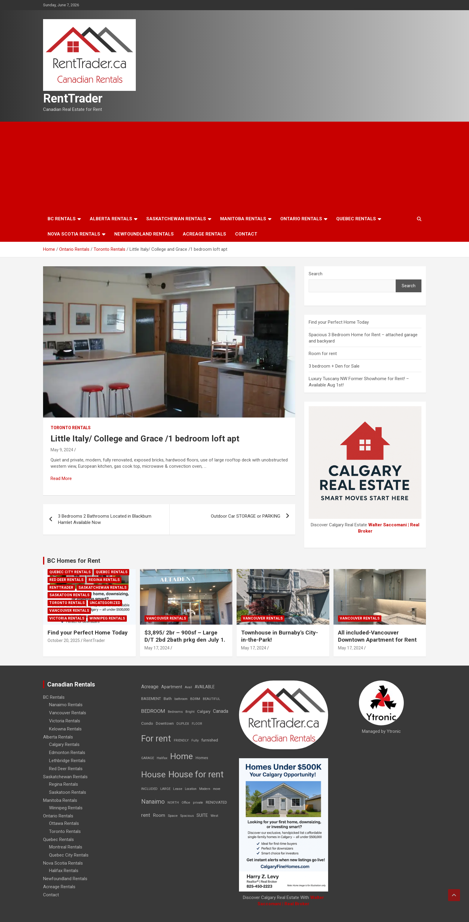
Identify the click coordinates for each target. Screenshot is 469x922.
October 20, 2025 (64, 640)
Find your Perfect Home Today (339, 322)
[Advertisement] (234, 166)
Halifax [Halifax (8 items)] (162, 758)
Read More (61, 478)
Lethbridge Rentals (67, 760)
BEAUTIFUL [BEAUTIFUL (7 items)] (211, 699)
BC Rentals (62, 218)
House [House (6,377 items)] (153, 774)
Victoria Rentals (66, 618)
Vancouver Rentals (69, 610)
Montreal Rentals (65, 847)
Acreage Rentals (204, 234)
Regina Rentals (104, 580)
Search (315, 273)
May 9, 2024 (62, 449)
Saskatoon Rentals (69, 595)
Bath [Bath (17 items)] (168, 698)
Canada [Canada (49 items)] (220, 711)
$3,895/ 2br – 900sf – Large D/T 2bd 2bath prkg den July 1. (184, 636)
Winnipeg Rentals (107, 618)
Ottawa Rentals (64, 823)
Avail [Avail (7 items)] (188, 687)
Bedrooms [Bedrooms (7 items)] (175, 712)
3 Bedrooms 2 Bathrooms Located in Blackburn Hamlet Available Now (104, 519)
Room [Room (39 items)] (159, 815)
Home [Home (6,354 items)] (181, 756)
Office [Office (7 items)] (186, 803)
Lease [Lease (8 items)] (177, 789)
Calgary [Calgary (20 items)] (203, 711)
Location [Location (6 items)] (191, 789)
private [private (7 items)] (198, 803)
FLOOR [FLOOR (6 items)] (197, 724)
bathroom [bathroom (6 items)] (181, 699)
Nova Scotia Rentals (74, 234)
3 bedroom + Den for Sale (334, 366)
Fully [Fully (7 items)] (195, 740)
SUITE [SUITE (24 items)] (202, 815)
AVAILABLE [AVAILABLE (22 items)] (204, 686)
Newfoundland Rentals (144, 234)
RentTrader (73, 98)
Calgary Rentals (64, 744)
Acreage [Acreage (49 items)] (150, 686)
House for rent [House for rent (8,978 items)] (196, 774)
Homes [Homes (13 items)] (202, 758)
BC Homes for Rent (73, 560)
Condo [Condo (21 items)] (147, 723)
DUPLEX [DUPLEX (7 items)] (182, 724)
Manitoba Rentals (243, 218)
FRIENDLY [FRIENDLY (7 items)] (181, 740)
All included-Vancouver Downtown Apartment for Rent (377, 636)
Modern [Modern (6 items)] (204, 789)
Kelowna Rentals (65, 729)
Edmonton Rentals (67, 752)
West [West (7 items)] (214, 816)
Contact (246, 234)
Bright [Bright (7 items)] (189, 712)
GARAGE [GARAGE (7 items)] (147, 758)
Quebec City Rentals (70, 572)
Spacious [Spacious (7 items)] (187, 816)
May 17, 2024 (157, 648)
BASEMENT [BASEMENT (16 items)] (151, 698)
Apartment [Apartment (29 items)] (171, 686)
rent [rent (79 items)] (145, 815)
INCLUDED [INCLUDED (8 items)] (149, 789)
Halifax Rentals (63, 870)
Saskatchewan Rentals (176, 218)
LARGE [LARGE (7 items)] (165, 789)
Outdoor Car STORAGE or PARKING (245, 516)
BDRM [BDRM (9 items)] (195, 699)
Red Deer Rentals (66, 580)
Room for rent (323, 353)
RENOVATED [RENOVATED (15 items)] (216, 802)
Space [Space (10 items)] (173, 816)
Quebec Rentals (356, 218)
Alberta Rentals (111, 218)
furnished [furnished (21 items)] (209, 740)
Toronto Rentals (71, 427)
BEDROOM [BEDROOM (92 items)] (153, 711)
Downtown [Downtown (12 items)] (165, 723)
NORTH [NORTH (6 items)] (173, 803)
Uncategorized (105, 603)
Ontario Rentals (301, 218)
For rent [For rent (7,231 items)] (156, 738)
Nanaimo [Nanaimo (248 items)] (153, 801)
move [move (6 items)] (216, 789)
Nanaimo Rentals (66, 704)
